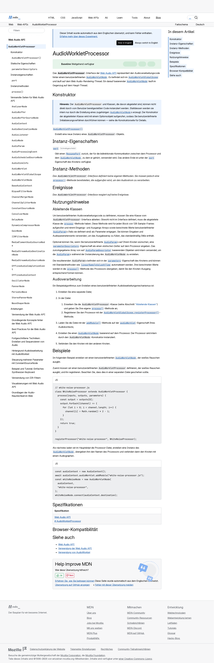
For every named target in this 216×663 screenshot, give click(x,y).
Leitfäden (172, 622)
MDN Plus (92, 632)
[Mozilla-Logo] (17, 648)
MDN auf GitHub (136, 632)
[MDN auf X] (20, 628)
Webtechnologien (176, 612)
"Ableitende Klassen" (146, 303)
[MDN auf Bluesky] (15, 628)
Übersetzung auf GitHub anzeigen (72, 584)
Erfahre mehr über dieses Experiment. (79, 36)
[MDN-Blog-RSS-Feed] (30, 628)
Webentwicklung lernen (179, 617)
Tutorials (171, 627)
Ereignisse (175, 52)
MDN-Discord (134, 627)
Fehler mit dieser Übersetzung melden (114, 584)
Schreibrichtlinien (136, 622)
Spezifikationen (177, 66)
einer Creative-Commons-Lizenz (135, 657)
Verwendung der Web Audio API (75, 547)
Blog (158, 17)
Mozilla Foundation (95, 654)
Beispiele (174, 61)
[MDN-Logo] (14, 606)
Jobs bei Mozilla (95, 622)
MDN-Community (136, 612)
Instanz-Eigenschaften (181, 43)
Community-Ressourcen (139, 617)
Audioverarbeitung (67, 278)
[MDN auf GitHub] (10, 628)
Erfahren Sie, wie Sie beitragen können (74, 580)
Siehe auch (175, 75)
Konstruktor (175, 39)
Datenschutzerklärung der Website (47, 648)
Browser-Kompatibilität (181, 70)
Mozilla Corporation (70, 654)
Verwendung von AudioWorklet (74, 551)
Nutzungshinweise (179, 57)
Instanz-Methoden (179, 48)
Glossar (171, 632)
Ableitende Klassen (67, 208)
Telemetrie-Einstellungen (83, 648)
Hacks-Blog (173, 637)
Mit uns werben (94, 627)
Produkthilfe (93, 637)
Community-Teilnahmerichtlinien (134, 648)
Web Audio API (108, 73)
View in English (125, 43)
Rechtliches (107, 648)
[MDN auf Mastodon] (25, 628)
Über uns (91, 612)
